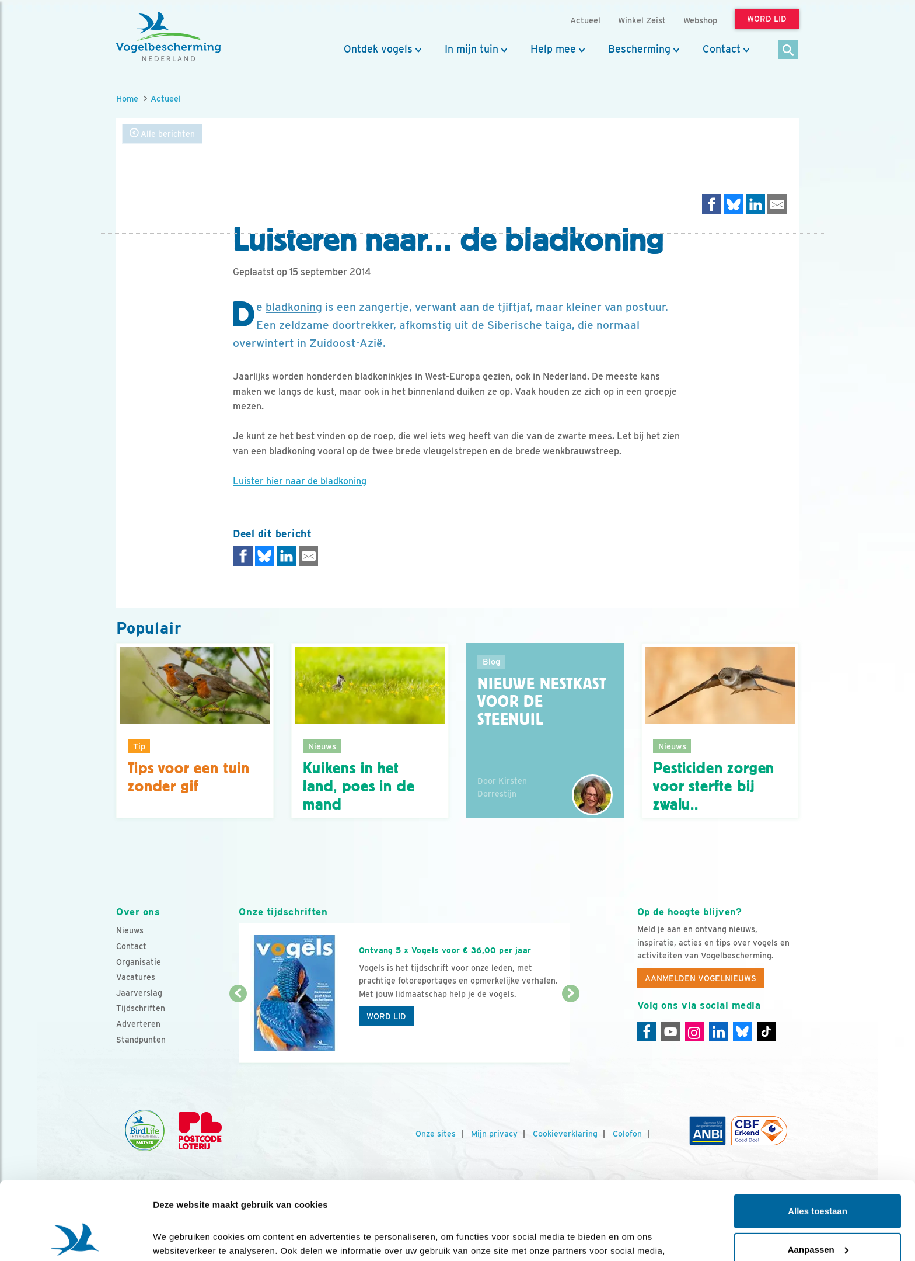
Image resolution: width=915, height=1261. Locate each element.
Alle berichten (162, 133)
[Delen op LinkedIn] (756, 204)
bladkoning (294, 307)
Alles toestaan (817, 1138)
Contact (722, 49)
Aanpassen (818, 1176)
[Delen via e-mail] (777, 204)
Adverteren (138, 1024)
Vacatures (135, 977)
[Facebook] (646, 1031)
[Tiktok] (766, 1031)
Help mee (553, 49)
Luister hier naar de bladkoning (299, 481)
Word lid (386, 1016)
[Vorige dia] (238, 1029)
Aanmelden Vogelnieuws (700, 978)
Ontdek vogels (378, 49)
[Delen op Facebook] (712, 204)
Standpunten (141, 1039)
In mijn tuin (471, 49)
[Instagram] (694, 1031)
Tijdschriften (140, 1008)
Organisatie (138, 962)
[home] (168, 37)
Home (127, 98)
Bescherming (639, 49)
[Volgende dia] (570, 1029)
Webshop (700, 20)
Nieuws (130, 930)
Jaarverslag (139, 993)
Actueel (166, 98)
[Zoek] (788, 50)
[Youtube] (670, 1031)
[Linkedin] (718, 1031)
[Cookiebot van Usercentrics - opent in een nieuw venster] (76, 1238)
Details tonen (180, 1238)
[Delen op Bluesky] (733, 204)
